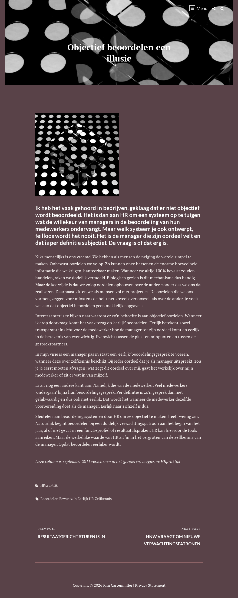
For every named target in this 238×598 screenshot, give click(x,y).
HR (91, 498)
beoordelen (49, 498)
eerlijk (83, 498)
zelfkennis (103, 498)
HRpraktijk (49, 485)
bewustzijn (68, 498)
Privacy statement (150, 585)
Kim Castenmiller (117, 585)
